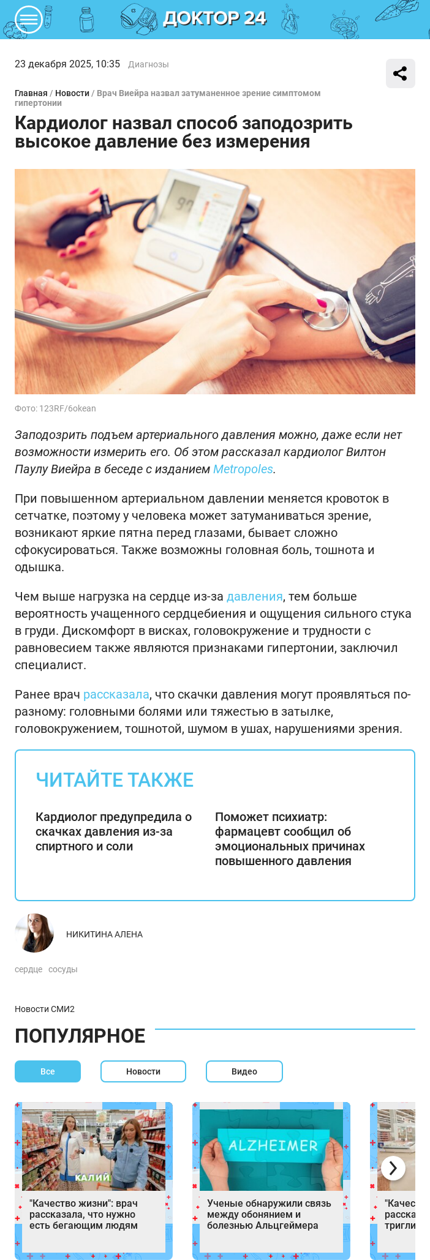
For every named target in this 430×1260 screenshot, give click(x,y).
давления (255, 596)
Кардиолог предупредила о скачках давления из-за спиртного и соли (114, 831)
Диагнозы (148, 64)
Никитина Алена (104, 934)
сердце (28, 969)
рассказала (116, 694)
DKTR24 (215, 19)
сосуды (63, 969)
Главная (31, 93)
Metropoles (243, 469)
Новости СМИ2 (45, 1009)
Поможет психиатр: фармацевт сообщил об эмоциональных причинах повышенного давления (290, 838)
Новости (72, 93)
